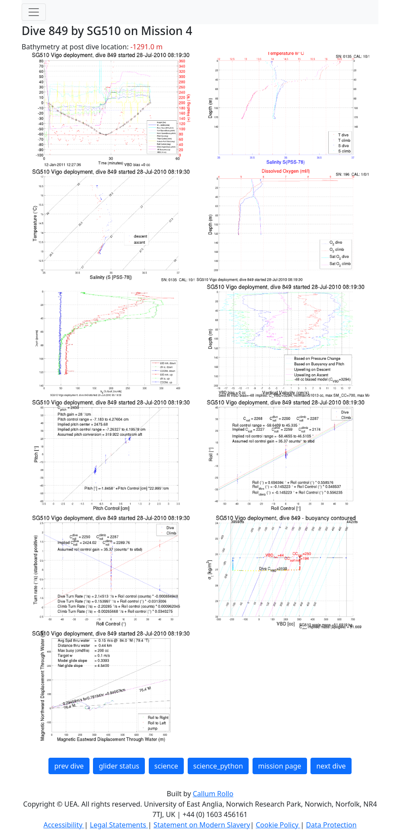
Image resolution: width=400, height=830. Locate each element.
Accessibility (63, 825)
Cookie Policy (278, 825)
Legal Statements (119, 825)
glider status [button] (119, 766)
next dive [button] (331, 766)
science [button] (166, 766)
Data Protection (331, 825)
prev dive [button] (68, 766)
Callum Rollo (213, 793)
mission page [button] (279, 766)
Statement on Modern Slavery (202, 825)
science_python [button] (218, 766)
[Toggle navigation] (34, 12)
